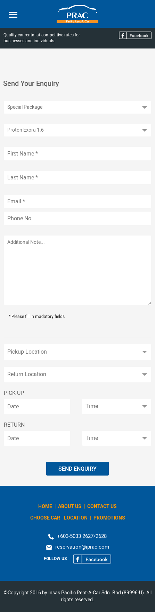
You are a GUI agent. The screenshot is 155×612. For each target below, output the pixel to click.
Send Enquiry (77, 468)
